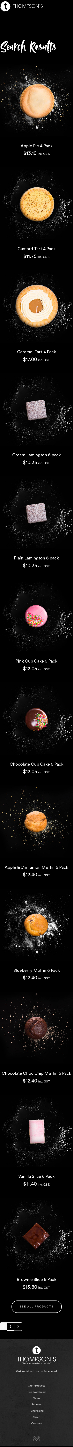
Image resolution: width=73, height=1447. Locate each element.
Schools (36, 1404)
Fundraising (37, 1410)
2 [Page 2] (10, 1326)
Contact (36, 1423)
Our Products (36, 1385)
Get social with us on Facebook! (36, 1371)
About (36, 1417)
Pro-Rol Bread (37, 1392)
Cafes (36, 1398)
